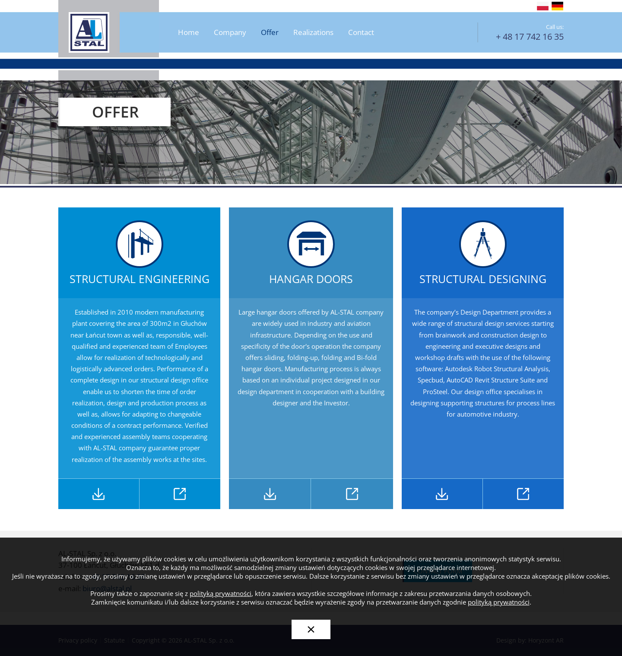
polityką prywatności (220, 593)
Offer (270, 32)
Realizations (313, 32)
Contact (361, 32)
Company (230, 32)
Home (188, 32)
